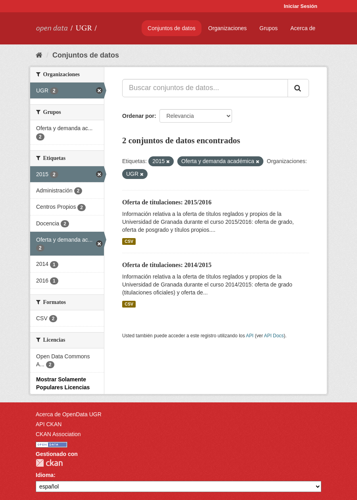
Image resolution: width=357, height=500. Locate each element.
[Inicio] (39, 55)
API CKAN (48, 424)
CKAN (49, 463)
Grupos (268, 28)
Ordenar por (138, 116)
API (249, 335)
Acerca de (302, 28)
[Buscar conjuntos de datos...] (205, 88)
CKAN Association (58, 434)
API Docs (274, 335)
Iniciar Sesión (300, 6)
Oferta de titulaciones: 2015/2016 (166, 202)
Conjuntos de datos (172, 28)
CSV (129, 241)
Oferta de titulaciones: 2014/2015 (166, 265)
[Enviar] (298, 88)
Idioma (45, 475)
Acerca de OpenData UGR (69, 414)
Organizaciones (227, 28)
